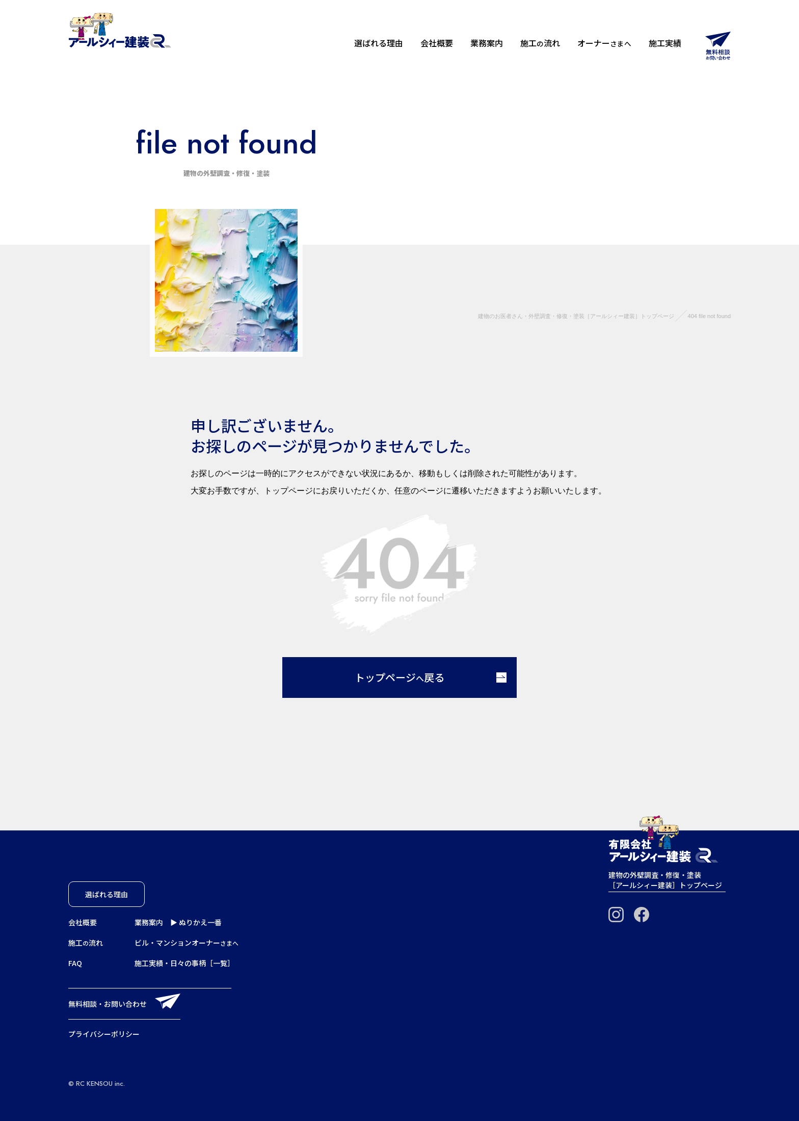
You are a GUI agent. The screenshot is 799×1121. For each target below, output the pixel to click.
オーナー (604, 43)
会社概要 (436, 43)
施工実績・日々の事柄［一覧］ (184, 963)
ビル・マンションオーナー (186, 942)
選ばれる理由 (378, 43)
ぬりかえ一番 (200, 922)
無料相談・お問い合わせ (107, 1004)
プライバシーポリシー (104, 1034)
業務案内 (486, 43)
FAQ (75, 963)
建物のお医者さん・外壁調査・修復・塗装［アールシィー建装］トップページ (576, 316)
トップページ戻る (431, 677)
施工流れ (540, 43)
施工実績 (665, 43)
